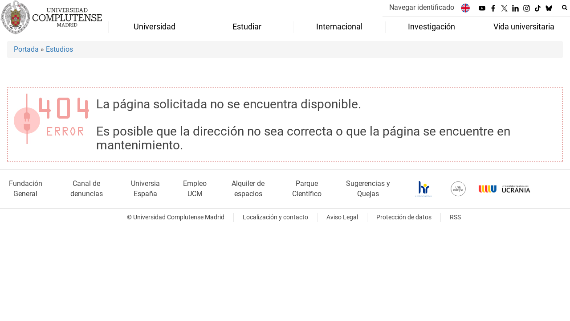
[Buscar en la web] (564, 7)
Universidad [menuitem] (154, 26)
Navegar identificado (421, 7)
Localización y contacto (275, 217)
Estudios (59, 49)
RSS (455, 217)
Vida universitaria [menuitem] (523, 26)
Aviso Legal (342, 217)
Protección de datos (404, 217)
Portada (26, 49)
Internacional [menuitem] (339, 26)
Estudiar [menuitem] (246, 26)
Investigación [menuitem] (431, 26)
